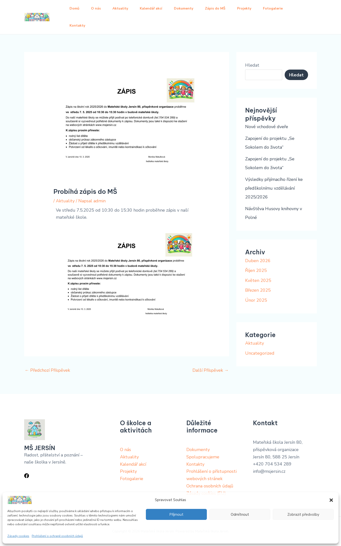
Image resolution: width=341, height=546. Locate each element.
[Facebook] (26, 475)
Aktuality (120, 8)
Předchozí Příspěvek (47, 370)
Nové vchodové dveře (266, 127)
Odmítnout (240, 514)
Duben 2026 (258, 261)
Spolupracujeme (202, 457)
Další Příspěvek (210, 370)
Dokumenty (183, 8)
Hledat (252, 65)
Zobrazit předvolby (303, 514)
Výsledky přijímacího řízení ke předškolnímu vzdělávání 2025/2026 (274, 188)
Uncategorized (259, 353)
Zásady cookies (18, 536)
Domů (74, 8)
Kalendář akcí (151, 8)
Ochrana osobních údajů (209, 486)
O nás (96, 8)
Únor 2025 (256, 300)
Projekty (244, 8)
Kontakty (77, 25)
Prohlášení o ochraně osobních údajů (57, 536)
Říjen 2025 (256, 270)
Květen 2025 (258, 280)
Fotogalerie (273, 8)
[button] (331, 500)
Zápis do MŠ (215, 8)
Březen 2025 (258, 290)
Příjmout (176, 514)
